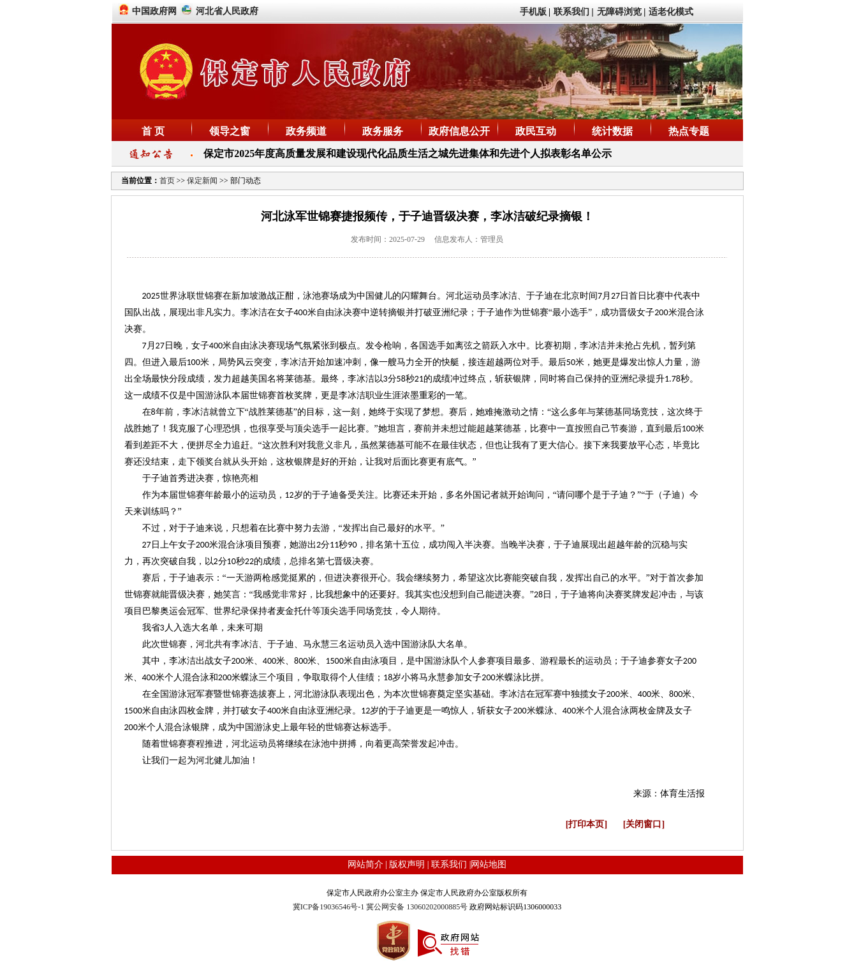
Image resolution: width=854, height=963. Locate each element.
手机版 (533, 12)
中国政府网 (154, 11)
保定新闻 (202, 180)
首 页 (153, 131)
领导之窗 (229, 131)
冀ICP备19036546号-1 (330, 906)
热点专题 (688, 131)
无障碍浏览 (619, 12)
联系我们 (571, 12)
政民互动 (535, 131)
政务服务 (382, 131)
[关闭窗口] (644, 824)
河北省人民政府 (227, 11)
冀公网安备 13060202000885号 (416, 906)
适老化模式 (671, 12)
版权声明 (407, 864)
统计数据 (612, 131)
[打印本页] (586, 824)
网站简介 (365, 864)
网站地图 (488, 864)
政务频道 (306, 131)
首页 (168, 180)
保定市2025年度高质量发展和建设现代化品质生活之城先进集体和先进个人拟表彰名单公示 (407, 153)
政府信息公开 (459, 131)
